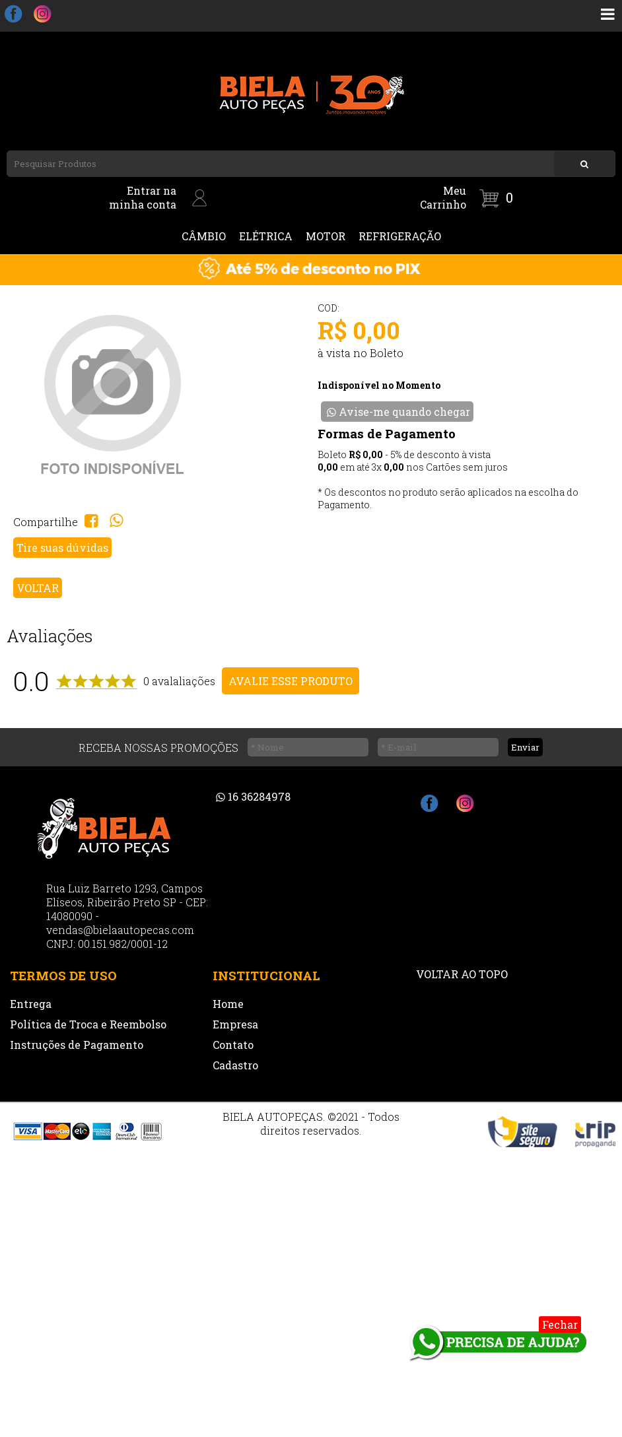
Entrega (31, 1004)
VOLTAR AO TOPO (462, 974)
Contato (233, 1045)
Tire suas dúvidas (62, 547)
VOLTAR (38, 588)
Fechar (560, 1324)
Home (228, 1004)
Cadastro (235, 1065)
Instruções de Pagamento (76, 1045)
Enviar (525, 747)
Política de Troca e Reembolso (88, 1024)
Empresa (235, 1024)
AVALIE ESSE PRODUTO (290, 681)
